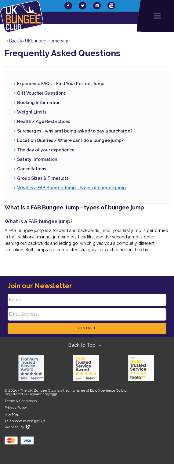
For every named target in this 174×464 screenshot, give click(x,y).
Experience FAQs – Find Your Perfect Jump (60, 83)
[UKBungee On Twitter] (82, 5)
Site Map (12, 414)
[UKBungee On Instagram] (97, 5)
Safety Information (37, 159)
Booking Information (38, 102)
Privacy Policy (16, 407)
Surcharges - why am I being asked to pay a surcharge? (74, 131)
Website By (18, 427)
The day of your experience (45, 149)
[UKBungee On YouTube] (111, 5)
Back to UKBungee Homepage (38, 40)
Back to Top (84, 345)
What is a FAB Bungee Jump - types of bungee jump (71, 187)
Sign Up (86, 328)
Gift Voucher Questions (41, 93)
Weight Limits (31, 112)
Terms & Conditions (21, 401)
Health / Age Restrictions (43, 121)
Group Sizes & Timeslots (42, 178)
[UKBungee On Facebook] (68, 5)
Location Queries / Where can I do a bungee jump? (70, 140)
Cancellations (31, 168)
